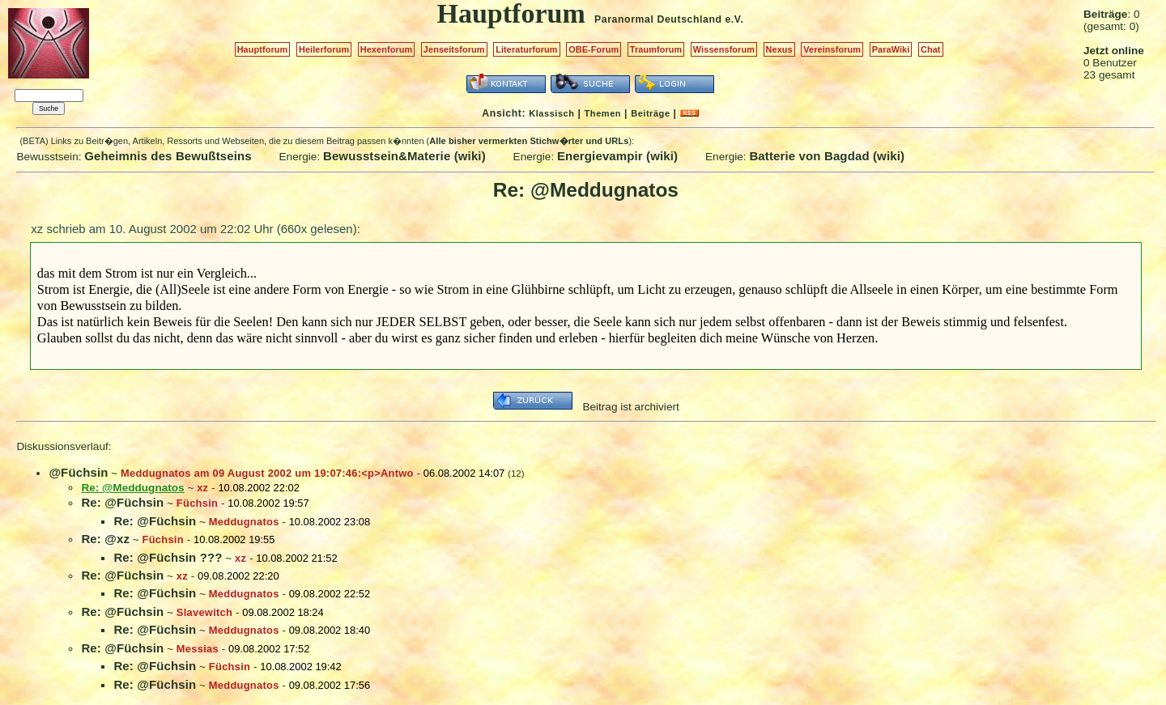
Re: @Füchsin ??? (167, 557)
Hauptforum (262, 49)
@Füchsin (78, 472)
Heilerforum (324, 49)
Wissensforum (724, 49)
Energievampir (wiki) (617, 156)
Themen (603, 113)
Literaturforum (526, 49)
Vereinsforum (832, 49)
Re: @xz (105, 539)
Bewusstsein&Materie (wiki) (404, 156)
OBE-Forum (593, 49)
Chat (931, 49)
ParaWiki (891, 49)
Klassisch (551, 113)
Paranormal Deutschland (658, 19)
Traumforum (656, 49)
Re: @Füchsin (122, 502)
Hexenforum (386, 49)
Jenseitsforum (454, 49)
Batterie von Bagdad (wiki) (826, 156)
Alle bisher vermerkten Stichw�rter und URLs (528, 141)
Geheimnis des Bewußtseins (168, 156)
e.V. (734, 19)
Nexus (779, 49)
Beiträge (650, 113)
